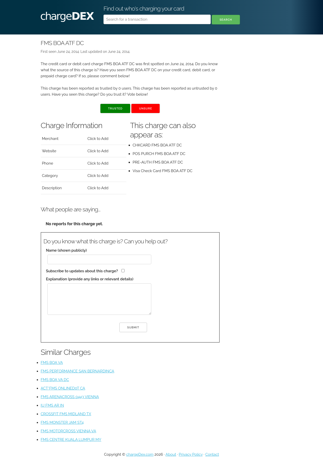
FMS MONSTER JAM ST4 (62, 422)
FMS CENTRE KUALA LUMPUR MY (71, 439)
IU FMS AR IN (52, 405)
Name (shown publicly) (66, 250)
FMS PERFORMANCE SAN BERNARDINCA (77, 371)
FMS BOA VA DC (55, 379)
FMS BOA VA (52, 362)
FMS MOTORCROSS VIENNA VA (68, 431)
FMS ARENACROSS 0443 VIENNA (70, 397)
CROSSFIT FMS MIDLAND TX (66, 414)
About (170, 454)
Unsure (145, 108)
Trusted (115, 108)
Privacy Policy (191, 454)
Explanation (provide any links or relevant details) (89, 279)
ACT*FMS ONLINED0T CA (63, 388)
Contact (212, 454)
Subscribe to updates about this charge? (82, 271)
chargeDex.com (139, 454)
